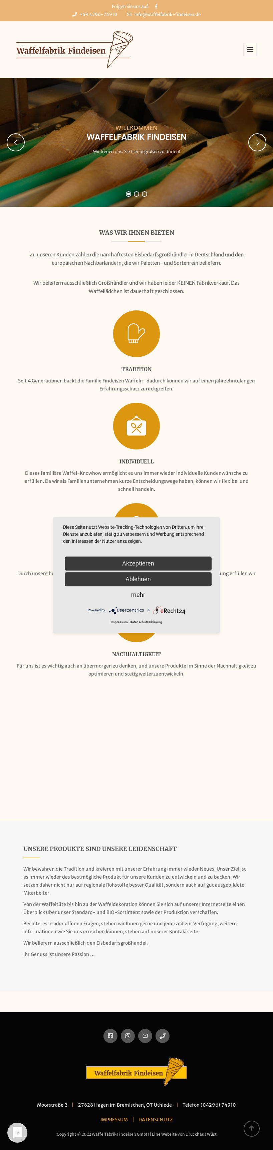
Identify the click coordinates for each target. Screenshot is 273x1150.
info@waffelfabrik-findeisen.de (167, 14)
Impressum (119, 622)
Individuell (136, 461)
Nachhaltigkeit (136, 654)
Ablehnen (138, 579)
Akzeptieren (138, 563)
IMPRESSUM (114, 1120)
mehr (138, 594)
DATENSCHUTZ (156, 1120)
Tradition (136, 369)
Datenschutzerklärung (146, 622)
